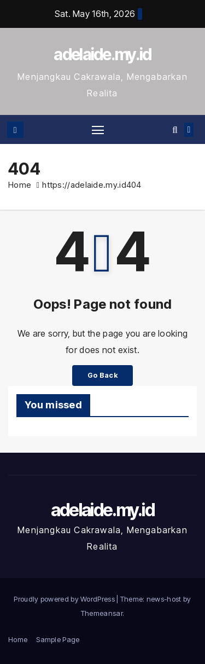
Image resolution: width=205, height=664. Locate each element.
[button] (174, 129)
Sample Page (57, 639)
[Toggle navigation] (98, 129)
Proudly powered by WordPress (65, 598)
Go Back (102, 375)
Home (19, 185)
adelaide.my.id (102, 54)
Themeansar (101, 613)
